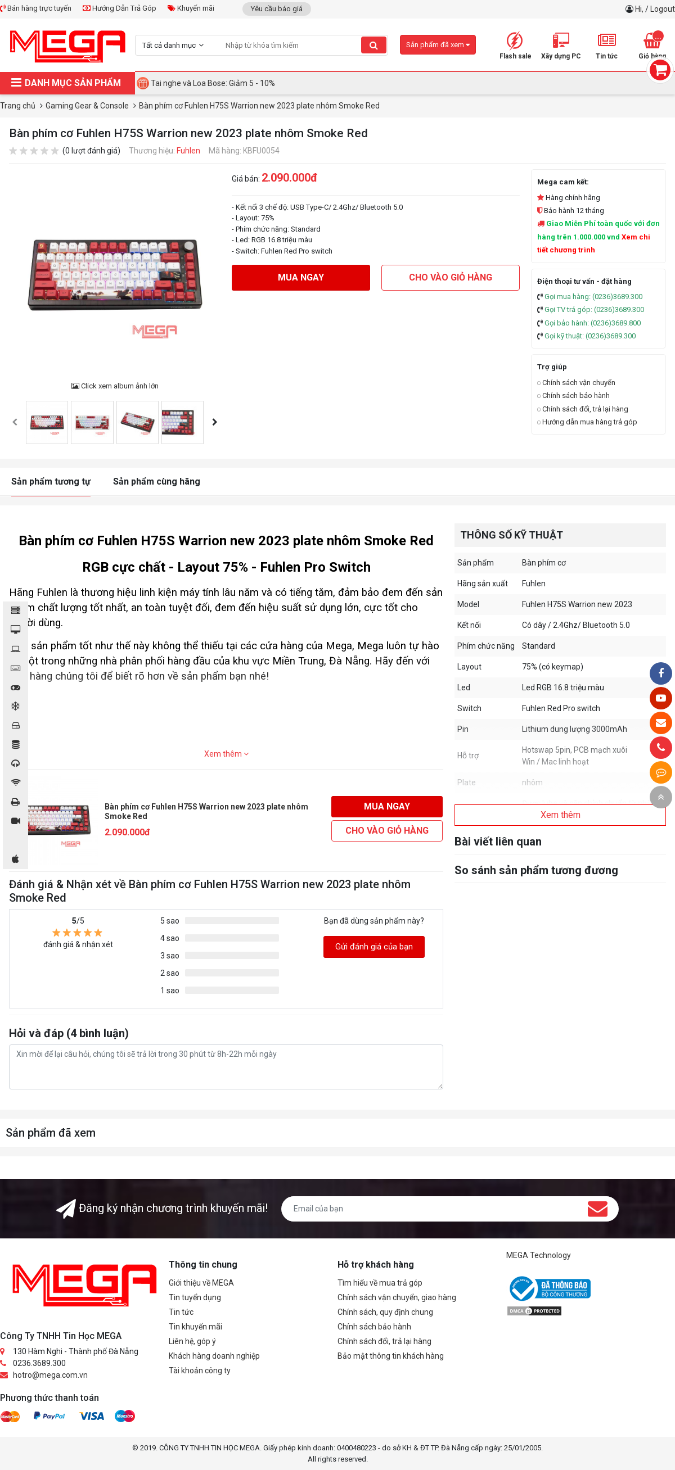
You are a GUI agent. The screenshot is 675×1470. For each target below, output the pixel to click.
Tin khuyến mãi (195, 1326)
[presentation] (14, 422)
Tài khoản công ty (200, 1370)
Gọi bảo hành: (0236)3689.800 (592, 323)
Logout (662, 8)
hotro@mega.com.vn (50, 1375)
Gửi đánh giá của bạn (374, 947)
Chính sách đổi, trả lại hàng (582, 409)
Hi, (640, 8)
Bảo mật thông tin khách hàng (391, 1355)
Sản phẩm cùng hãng (156, 481)
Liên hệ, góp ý (192, 1341)
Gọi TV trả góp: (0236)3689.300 (594, 309)
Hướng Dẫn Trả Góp (119, 8)
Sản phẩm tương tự (51, 481)
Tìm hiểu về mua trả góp (380, 1282)
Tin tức (181, 1312)
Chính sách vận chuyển (576, 382)
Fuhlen (188, 150)
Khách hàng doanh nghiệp (214, 1355)
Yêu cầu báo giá (277, 8)
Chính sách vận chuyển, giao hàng (397, 1297)
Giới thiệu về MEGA (201, 1282)
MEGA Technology (538, 1255)
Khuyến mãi (191, 8)
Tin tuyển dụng (195, 1297)
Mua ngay (301, 277)
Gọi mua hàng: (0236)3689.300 (593, 296)
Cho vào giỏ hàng (450, 277)
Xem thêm (226, 753)
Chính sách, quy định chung (385, 1312)
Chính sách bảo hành (573, 395)
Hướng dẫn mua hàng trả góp (587, 422)
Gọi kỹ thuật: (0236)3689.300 (590, 336)
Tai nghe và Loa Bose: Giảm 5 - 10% (213, 83)
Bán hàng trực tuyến (35, 8)
